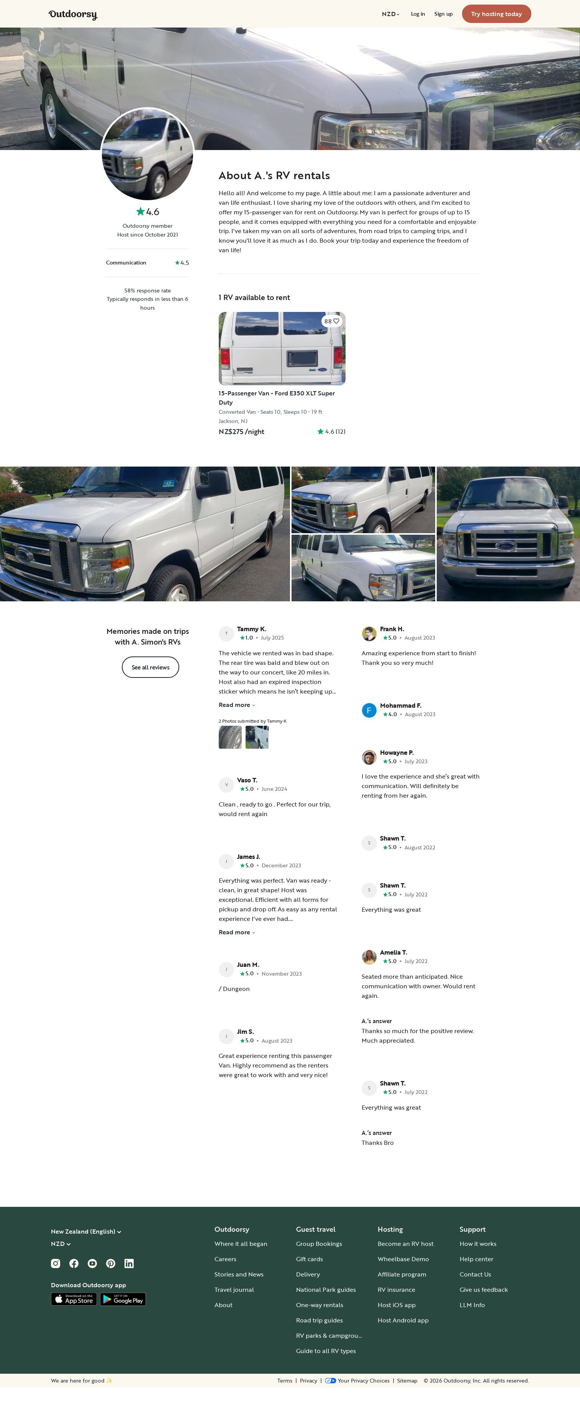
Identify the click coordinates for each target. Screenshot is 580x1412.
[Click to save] (331, 321)
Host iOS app (397, 1329)
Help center (476, 1283)
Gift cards (309, 1283)
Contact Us (475, 1298)
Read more (237, 729)
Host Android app (403, 1344)
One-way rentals (319, 1329)
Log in (418, 14)
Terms (284, 1405)
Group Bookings (319, 1268)
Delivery (308, 1298)
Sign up (443, 14)
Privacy (308, 1405)
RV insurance (396, 1314)
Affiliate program (402, 1298)
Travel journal (234, 1314)
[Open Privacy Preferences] (357, 1405)
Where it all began (241, 1268)
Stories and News (239, 1298)
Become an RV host (406, 1268)
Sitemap (407, 1405)
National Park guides (326, 1314)
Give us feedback (484, 1314)
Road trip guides (319, 1344)
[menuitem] (392, 14)
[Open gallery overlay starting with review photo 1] (230, 761)
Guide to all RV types (326, 1375)
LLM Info (472, 1329)
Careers (225, 1283)
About (224, 1329)
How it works (478, 1268)
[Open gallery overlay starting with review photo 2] (257, 761)
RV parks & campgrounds (332, 1360)
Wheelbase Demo (403, 1283)
